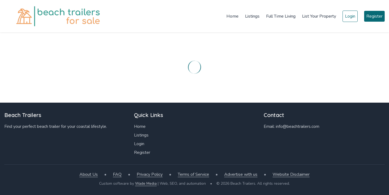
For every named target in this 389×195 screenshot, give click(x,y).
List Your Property (319, 16)
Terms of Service (193, 174)
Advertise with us (240, 174)
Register (374, 16)
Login (350, 16)
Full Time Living (281, 16)
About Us (88, 174)
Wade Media (146, 183)
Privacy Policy (150, 174)
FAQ (117, 174)
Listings (252, 16)
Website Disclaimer (291, 174)
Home (232, 16)
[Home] (54, 16)
